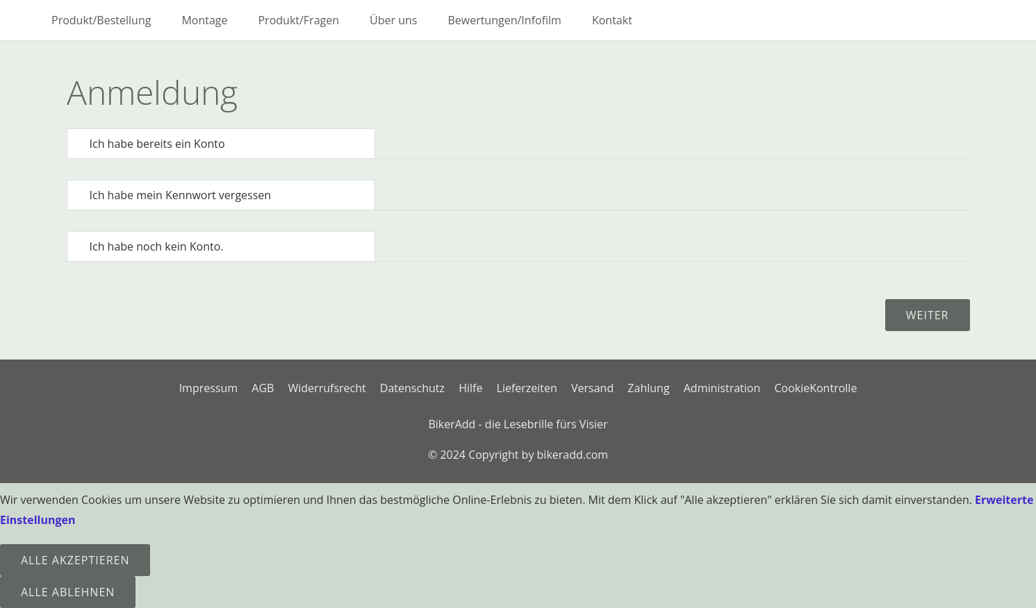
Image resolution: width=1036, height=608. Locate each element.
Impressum (208, 388)
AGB (263, 388)
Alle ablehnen (68, 592)
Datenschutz (412, 388)
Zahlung (648, 388)
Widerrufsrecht (327, 388)
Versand (592, 388)
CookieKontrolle (815, 388)
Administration (722, 388)
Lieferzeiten (527, 388)
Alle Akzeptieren (75, 560)
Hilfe (470, 388)
